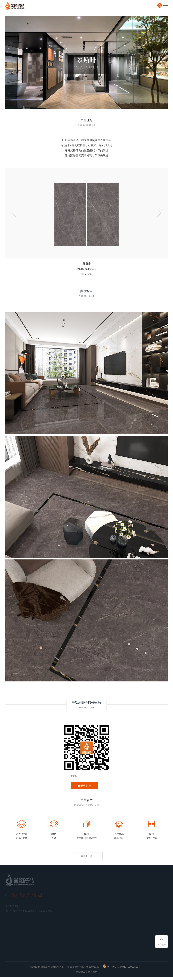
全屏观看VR (84, 785)
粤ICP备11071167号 (91, 966)
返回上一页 (87, 856)
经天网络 (92, 972)
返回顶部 (162, 944)
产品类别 (21, 834)
